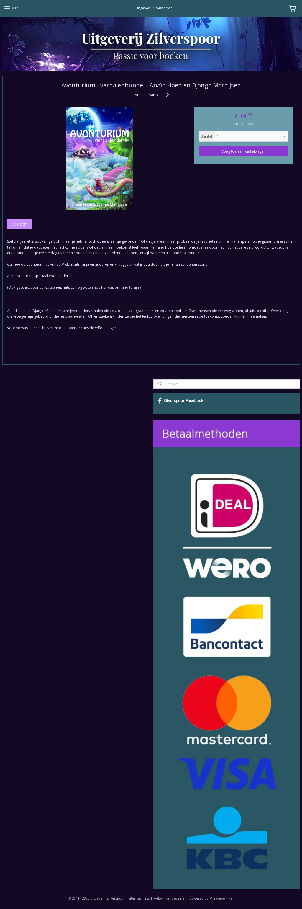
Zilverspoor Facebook (180, 401)
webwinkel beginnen (169, 898)
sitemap (135, 898)
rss (147, 898)
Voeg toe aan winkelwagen (243, 151)
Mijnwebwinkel (221, 898)
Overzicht (19, 224)
